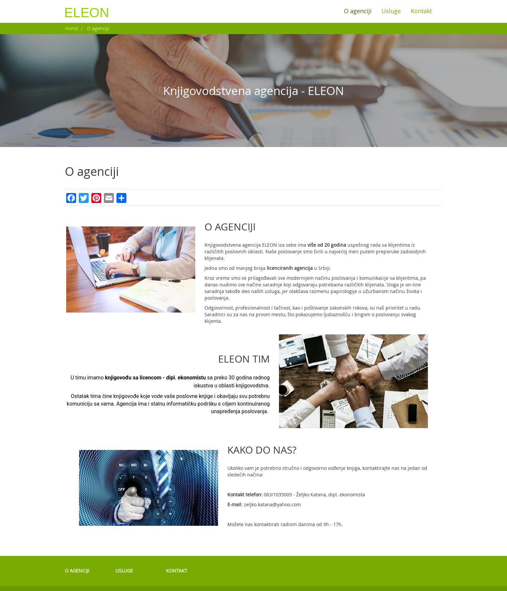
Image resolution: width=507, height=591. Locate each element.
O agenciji (358, 11)
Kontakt (421, 11)
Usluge (391, 11)
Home (71, 28)
